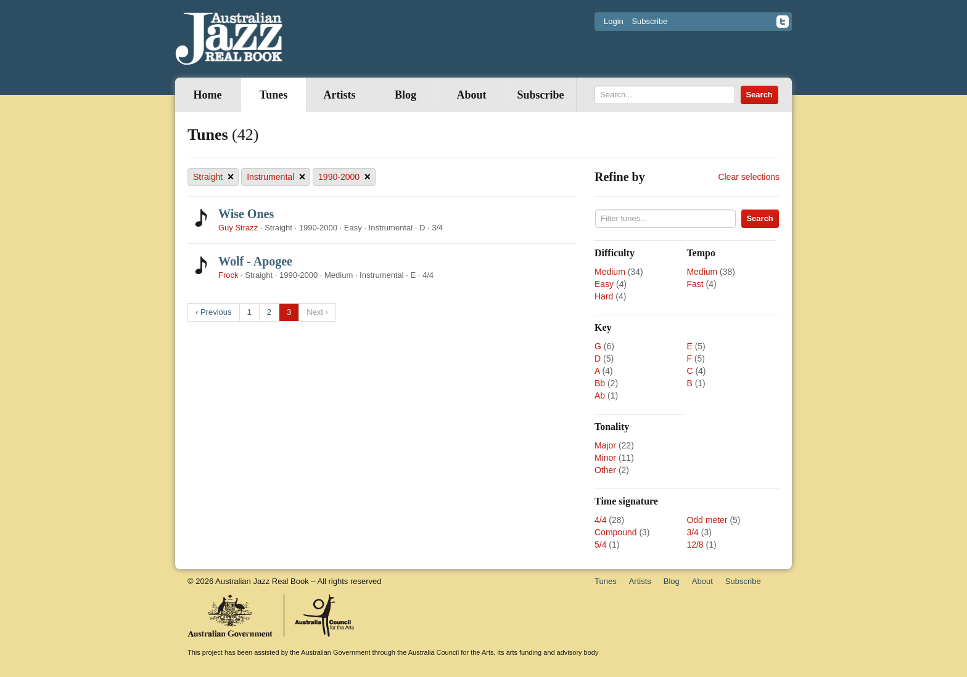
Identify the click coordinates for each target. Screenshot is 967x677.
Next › (317, 312)
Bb (600, 383)
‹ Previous (213, 312)
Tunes (273, 95)
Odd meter (706, 520)
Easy (604, 284)
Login (613, 21)
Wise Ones (246, 214)
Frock (228, 275)
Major (605, 445)
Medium (610, 272)
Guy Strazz (238, 227)
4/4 (600, 520)
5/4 (600, 544)
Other (605, 470)
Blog (405, 95)
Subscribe (649, 21)
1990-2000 (344, 177)
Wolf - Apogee (255, 261)
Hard (604, 296)
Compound (616, 532)
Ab (600, 395)
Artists (340, 95)
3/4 (692, 532)
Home (208, 95)
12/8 (694, 544)
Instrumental (276, 177)
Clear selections (749, 177)
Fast (694, 284)
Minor (605, 458)
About (471, 95)
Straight (213, 177)
